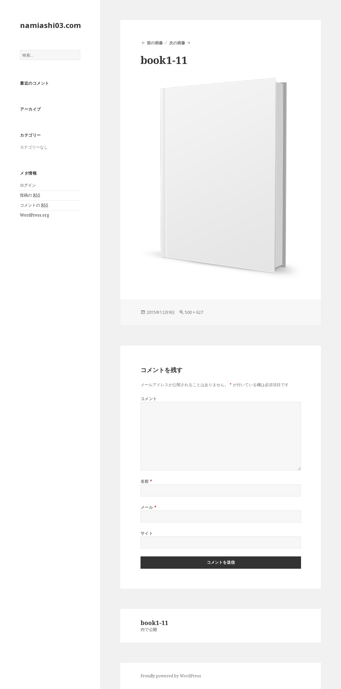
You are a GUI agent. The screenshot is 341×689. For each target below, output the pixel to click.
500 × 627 (194, 312)
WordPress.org (34, 215)
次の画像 (177, 43)
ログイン (28, 185)
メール (149, 507)
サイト (147, 533)
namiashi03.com (50, 25)
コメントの (34, 205)
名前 (147, 481)
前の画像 (155, 43)
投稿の (30, 195)
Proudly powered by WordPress (171, 676)
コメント (149, 398)
